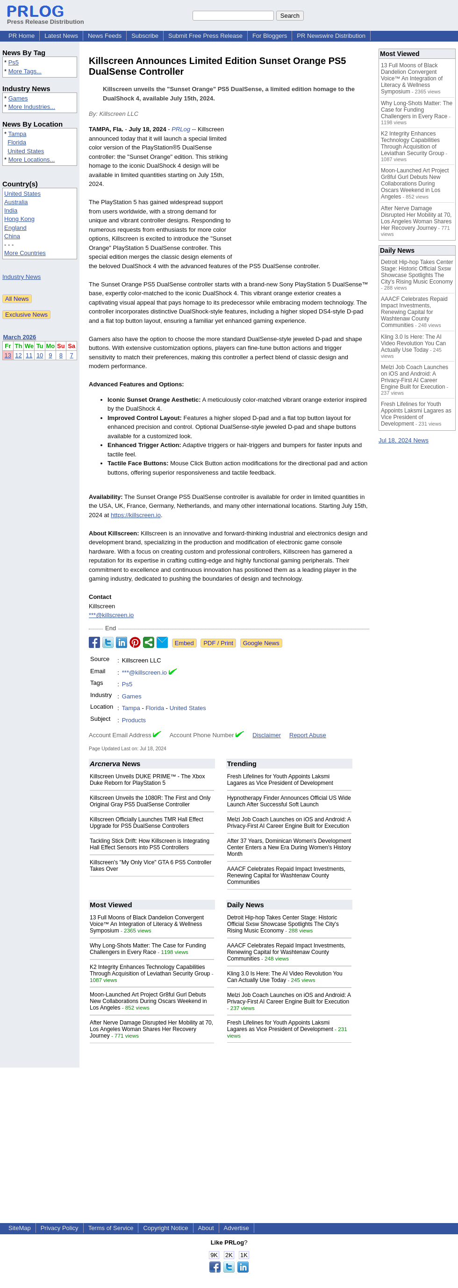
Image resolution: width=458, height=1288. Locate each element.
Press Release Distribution (45, 18)
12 (18, 355)
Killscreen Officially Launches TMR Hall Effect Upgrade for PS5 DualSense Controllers (146, 822)
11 (29, 355)
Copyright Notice (165, 1227)
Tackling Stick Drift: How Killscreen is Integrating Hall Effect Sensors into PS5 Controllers (149, 844)
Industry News (21, 276)
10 (39, 355)
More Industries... (31, 106)
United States (25, 151)
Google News (261, 643)
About (206, 1227)
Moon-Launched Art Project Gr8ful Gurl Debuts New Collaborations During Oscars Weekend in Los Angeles (148, 1001)
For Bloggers (269, 35)
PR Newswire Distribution (331, 35)
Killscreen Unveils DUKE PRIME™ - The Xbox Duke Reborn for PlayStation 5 (147, 779)
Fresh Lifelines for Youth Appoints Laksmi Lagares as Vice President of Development (280, 779)
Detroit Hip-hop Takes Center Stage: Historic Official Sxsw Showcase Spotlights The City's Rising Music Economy (283, 924)
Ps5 (13, 62)
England (15, 227)
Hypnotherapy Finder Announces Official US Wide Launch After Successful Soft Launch (289, 801)
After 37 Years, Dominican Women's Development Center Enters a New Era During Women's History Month (289, 847)
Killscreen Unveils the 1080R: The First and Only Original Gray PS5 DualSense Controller (150, 801)
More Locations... (31, 159)
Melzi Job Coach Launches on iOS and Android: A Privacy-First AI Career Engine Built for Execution (289, 822)
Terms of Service (111, 1227)
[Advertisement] (304, 193)
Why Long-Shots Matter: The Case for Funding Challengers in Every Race (148, 948)
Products (134, 720)
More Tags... (25, 71)
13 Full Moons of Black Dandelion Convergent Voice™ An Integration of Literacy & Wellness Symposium (147, 924)
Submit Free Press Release (205, 35)
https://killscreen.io (136, 515)
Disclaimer (266, 735)
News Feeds (105, 35)
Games (18, 98)
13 (8, 355)
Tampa (17, 133)
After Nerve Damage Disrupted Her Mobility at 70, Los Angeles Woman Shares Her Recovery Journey (151, 1029)
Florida (16, 142)
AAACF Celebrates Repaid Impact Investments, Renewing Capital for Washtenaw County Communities (286, 875)
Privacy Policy (60, 1227)
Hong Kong (19, 218)
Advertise (236, 1227)
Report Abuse (307, 735)
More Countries (25, 252)
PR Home (21, 35)
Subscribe (144, 35)
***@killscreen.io (111, 615)
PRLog (181, 129)
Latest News (61, 35)
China (12, 236)
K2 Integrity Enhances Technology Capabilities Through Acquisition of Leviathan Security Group (150, 970)
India (10, 210)
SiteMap (19, 1227)
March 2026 (19, 337)
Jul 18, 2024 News (404, 440)
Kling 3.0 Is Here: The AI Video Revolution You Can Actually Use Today (285, 976)
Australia (16, 202)
